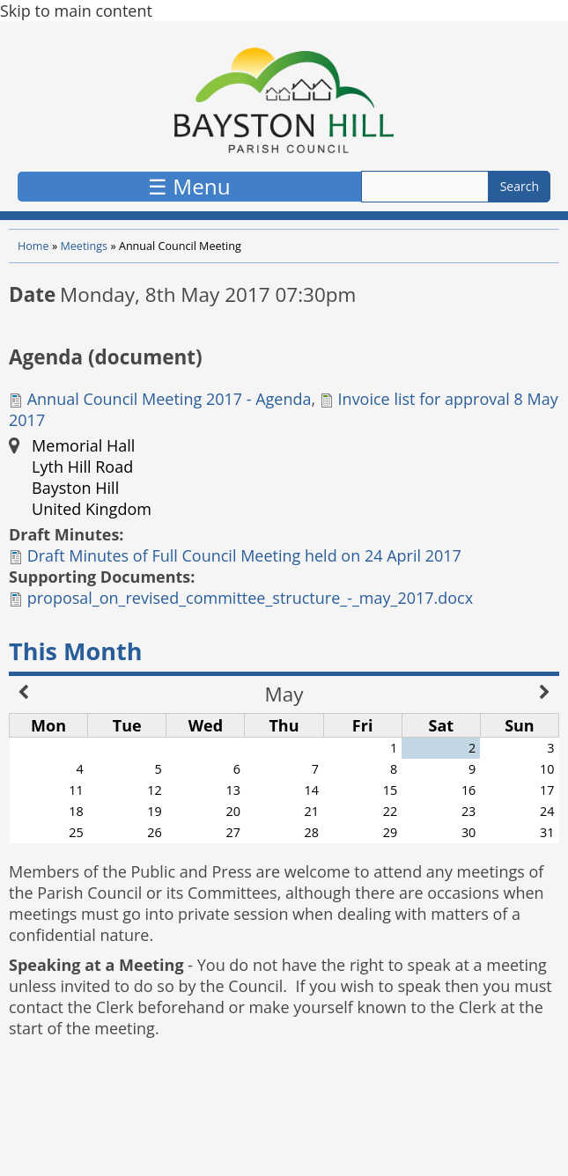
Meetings (83, 246)
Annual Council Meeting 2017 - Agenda (169, 398)
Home (33, 246)
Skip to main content (76, 10)
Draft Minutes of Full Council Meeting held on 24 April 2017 (244, 555)
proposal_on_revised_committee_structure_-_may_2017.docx (250, 597)
